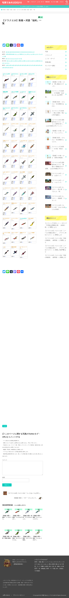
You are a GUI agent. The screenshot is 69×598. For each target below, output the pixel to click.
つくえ (50, 562)
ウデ (20, 58)
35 (27, 51)
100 (10, 51)
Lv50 (39, 65)
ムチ (32, 54)
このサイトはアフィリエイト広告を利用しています (35, 6)
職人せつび (59, 564)
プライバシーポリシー (19, 595)
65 (22, 51)
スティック (16, 54)
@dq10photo (18, 564)
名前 (3, 477)
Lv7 (12, 67)
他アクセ (40, 60)
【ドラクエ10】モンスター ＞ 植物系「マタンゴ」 (55, 195)
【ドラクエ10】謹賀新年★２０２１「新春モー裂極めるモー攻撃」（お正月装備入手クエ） (54, 163)
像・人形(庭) (59, 568)
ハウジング (33, 1)
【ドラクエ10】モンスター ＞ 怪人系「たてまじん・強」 (55, 186)
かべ (42, 564)
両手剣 (10, 54)
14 (33, 51)
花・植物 (57, 566)
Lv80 (27, 65)
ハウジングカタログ (40, 559)
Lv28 (6, 67)
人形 (52, 566)
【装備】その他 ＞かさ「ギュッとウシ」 (54, 130)
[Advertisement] (35, 36)
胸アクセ (21, 60)
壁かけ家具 (52, 564)
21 (31, 51)
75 (19, 51)
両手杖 (21, 54)
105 (8, 51)
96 (13, 51)
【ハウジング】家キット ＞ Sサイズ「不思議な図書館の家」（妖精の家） (56, 221)
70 (21, 51)
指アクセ (17, 60)
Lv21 (8, 67)
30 (29, 51)
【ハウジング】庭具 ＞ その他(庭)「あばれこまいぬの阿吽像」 (54, 93)
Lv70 (32, 65)
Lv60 (36, 65)
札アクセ (30, 60)
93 (14, 51)
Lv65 (34, 65)
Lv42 (41, 65)
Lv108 (7, 65)
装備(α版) (47, 1)
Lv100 (13, 65)
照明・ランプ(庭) (50, 568)
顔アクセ (9, 60)
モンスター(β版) (54, 1)
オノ (26, 54)
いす (54, 562)
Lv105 (10, 65)
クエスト (62, 1)
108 (6, 51)
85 (17, 51)
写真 (28, 1)
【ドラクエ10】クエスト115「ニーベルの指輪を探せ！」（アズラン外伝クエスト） (55, 229)
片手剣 (7, 54)
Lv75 (29, 65)
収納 (40, 562)
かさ (3, 63)
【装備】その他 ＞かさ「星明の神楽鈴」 (54, 154)
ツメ (30, 54)
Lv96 (18, 65)
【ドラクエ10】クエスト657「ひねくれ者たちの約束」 (55, 203)
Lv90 (22, 65)
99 (11, 51)
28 (30, 51)
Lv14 (10, 67)
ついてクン (6, 63)
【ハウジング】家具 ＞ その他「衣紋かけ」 (54, 146)
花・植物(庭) (42, 568)
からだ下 (16, 58)
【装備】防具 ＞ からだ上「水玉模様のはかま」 (55, 103)
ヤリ (24, 54)
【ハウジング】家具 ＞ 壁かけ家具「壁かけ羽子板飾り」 (54, 111)
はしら (46, 564)
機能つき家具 (44, 566)
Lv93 (20, 65)
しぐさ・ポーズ (40, 1)
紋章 (37, 60)
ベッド (46, 562)
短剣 (13, 54)
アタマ (8, 58)
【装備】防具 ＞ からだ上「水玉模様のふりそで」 (55, 137)
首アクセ (13, 60)
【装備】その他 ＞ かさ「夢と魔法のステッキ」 (55, 83)
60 (23, 51)
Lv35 (3, 67)
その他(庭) (37, 570)
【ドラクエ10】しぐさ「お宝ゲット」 (54, 171)
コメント (4, 460)
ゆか (39, 564)
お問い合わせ (6, 595)
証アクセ (34, 60)
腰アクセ (26, 60)
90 (15, 51)
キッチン (59, 562)
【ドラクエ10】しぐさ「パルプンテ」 (54, 178)
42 (26, 51)
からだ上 (12, 58)
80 (18, 51)
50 (25, 51)
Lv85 (25, 65)
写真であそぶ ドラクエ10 (48, 595)
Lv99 (15, 65)
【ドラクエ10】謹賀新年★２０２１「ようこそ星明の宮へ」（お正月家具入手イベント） (54, 121)
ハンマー (36, 54)
